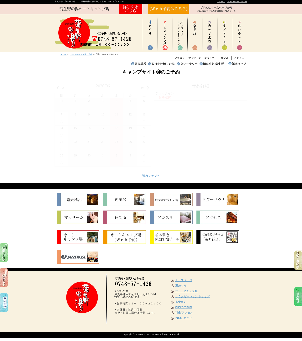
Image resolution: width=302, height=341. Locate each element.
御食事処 (178, 301)
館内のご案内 (181, 307)
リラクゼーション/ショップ (190, 296)
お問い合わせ (181, 318)
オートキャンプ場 (184, 291)
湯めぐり (178, 285)
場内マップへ (151, 175)
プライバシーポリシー (237, 1)
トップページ (181, 280)
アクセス (221, 1)
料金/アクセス (181, 312)
